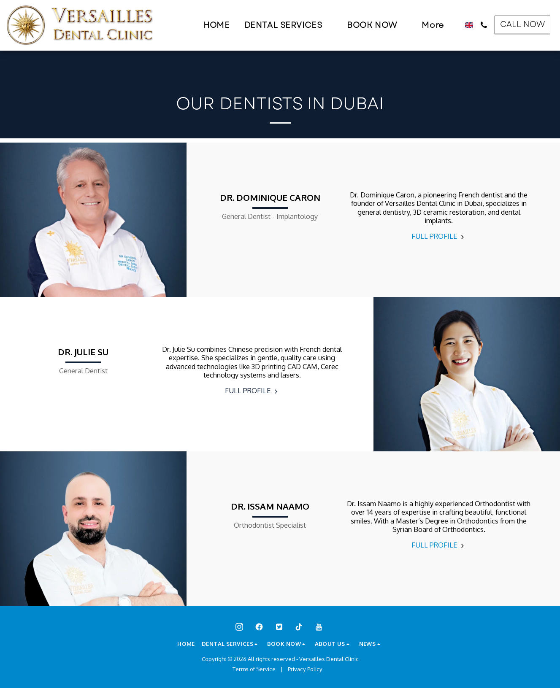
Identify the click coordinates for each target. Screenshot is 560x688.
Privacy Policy (305, 668)
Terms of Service (254, 668)
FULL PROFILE (438, 236)
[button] (288, 25)
